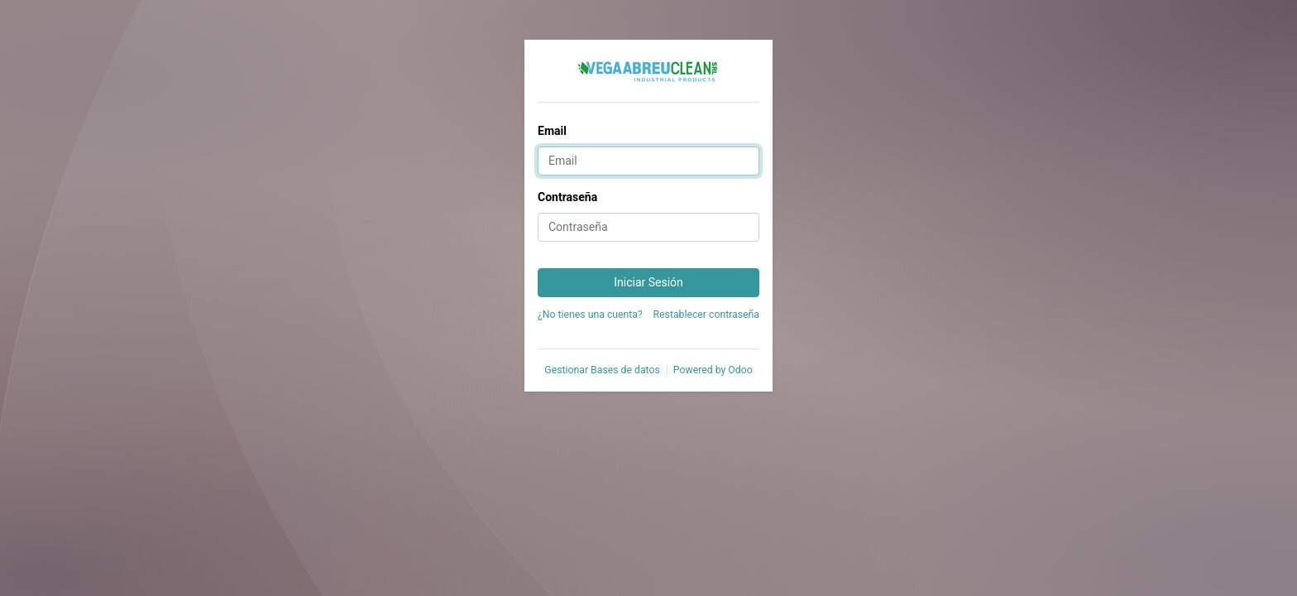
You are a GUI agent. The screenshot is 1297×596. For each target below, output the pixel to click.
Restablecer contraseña (706, 314)
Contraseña (567, 197)
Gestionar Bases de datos (601, 370)
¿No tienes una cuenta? (590, 314)
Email (552, 130)
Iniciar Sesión (648, 282)
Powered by (713, 370)
